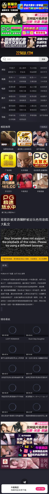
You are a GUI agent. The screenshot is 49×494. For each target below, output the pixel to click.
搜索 (43, 59)
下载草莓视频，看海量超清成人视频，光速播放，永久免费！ (24, 258)
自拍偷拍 (22, 77)
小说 (3, 107)
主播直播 (33, 81)
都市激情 (12, 106)
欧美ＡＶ (33, 77)
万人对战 (33, 68)
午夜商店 (22, 115)
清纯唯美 (22, 100)
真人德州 (22, 68)
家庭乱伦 (22, 106)
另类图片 (43, 100)
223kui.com (24, 53)
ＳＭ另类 (43, 81)
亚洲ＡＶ (12, 77)
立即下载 (40, 489)
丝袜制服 (22, 81)
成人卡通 (33, 87)
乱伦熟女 (33, 91)
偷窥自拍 (12, 96)
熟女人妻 (12, 81)
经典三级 (22, 91)
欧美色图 (33, 96)
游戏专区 (43, 68)
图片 (3, 98)
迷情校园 (12, 110)
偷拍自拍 (22, 87)
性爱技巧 (43, 110)
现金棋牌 (33, 72)
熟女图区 (33, 100)
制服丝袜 (12, 91)
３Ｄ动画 (43, 77)
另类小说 (22, 110)
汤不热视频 (44, 115)
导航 (3, 117)
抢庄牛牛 (43, 72)
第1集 (4, 265)
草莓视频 (33, 115)
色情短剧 (22, 119)
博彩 (3, 69)
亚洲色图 (22, 96)
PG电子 (12, 68)
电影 (3, 88)
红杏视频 (12, 119)
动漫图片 (43, 96)
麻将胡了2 (12, 72)
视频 (3, 79)
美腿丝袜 (12, 100)
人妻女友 (33, 106)
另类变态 (43, 91)
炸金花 (22, 72)
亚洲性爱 (12, 87)
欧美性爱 (43, 87)
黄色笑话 (33, 110)
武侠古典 (43, 106)
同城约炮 (12, 115)
